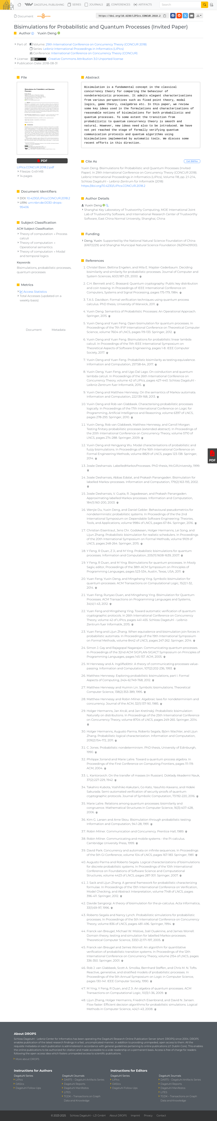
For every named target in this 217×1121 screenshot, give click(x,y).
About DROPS (118, 1115)
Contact (161, 1115)
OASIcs (20, 1083)
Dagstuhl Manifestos (76, 1088)
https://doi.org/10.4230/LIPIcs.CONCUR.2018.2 (113, 185)
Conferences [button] (118, 5)
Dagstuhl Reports (74, 1083)
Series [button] (74, 5)
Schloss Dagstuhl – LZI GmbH (87, 1115)
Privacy (148, 1115)
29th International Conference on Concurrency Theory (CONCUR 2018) (96, 44)
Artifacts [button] (143, 5)
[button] (44, 5)
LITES (67, 1092)
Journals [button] (93, 5)
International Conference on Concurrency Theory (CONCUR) (94, 53)
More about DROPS (27, 1059)
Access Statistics (33, 291)
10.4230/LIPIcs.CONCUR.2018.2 (48, 198)
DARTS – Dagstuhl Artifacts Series (84, 1079)
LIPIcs (19, 1079)
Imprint (135, 1115)
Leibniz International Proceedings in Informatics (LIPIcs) (83, 48)
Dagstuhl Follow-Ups (28, 1088)
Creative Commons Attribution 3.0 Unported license (77, 59)
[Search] (180, 5)
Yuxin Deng (47, 33)
